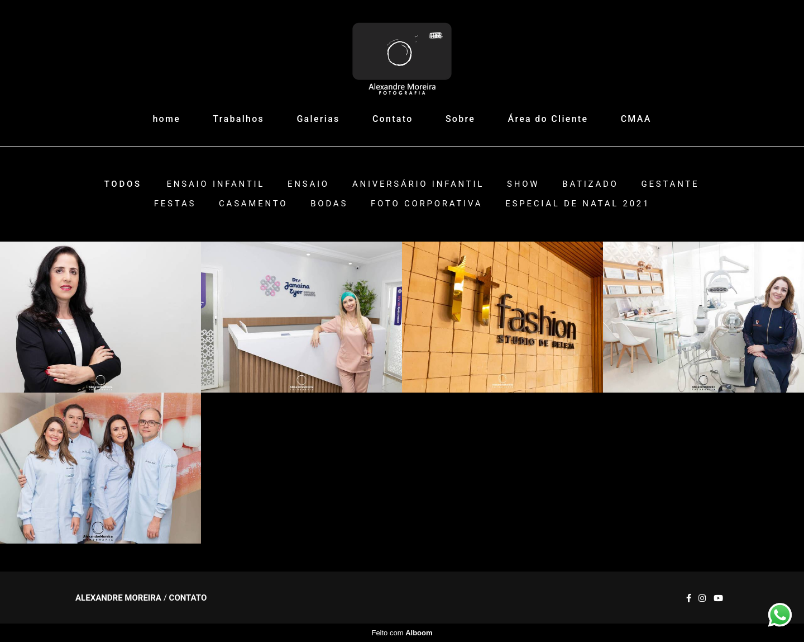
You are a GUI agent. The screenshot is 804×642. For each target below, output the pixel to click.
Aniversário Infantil (418, 184)
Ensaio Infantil (216, 184)
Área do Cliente (548, 119)
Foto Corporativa (426, 204)
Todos (123, 184)
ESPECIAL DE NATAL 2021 (577, 204)
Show (523, 184)
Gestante (671, 184)
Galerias (317, 119)
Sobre (460, 119)
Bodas (329, 204)
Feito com (401, 633)
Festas (175, 204)
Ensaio (308, 184)
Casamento (253, 204)
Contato (392, 119)
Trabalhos (238, 119)
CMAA (636, 119)
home (166, 119)
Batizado (590, 184)
